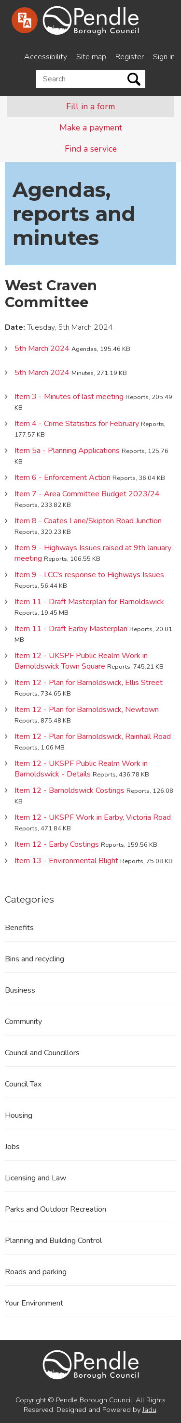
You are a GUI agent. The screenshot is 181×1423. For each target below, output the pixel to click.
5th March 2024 (42, 348)
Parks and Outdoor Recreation (55, 1209)
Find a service (91, 149)
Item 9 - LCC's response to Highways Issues (89, 574)
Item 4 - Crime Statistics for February (76, 423)
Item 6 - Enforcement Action (62, 477)
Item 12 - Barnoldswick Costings (69, 790)
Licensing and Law (35, 1178)
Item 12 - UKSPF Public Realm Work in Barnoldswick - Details (81, 768)
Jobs (12, 1146)
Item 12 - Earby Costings (56, 844)
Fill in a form (90, 106)
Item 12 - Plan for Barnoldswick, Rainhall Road (92, 736)
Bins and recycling (34, 959)
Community (23, 1021)
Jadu (149, 1409)
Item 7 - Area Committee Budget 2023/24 (87, 494)
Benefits (19, 927)
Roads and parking (36, 1272)
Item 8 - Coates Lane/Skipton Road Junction (88, 521)
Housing (18, 1115)
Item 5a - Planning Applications (67, 450)
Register (129, 57)
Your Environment (34, 1303)
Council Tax (23, 1084)
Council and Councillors (42, 1053)
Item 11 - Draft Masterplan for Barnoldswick (89, 601)
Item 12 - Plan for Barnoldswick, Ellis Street (88, 682)
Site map (91, 57)
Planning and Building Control (53, 1240)
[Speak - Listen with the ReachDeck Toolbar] (25, 20)
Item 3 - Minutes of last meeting (69, 396)
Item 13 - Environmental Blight (66, 860)
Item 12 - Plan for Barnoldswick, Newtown (86, 709)
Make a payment (90, 127)
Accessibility (45, 57)
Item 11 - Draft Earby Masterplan (70, 628)
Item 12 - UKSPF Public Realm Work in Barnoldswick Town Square (81, 661)
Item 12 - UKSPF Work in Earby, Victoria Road (92, 817)
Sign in (164, 57)
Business (20, 990)
